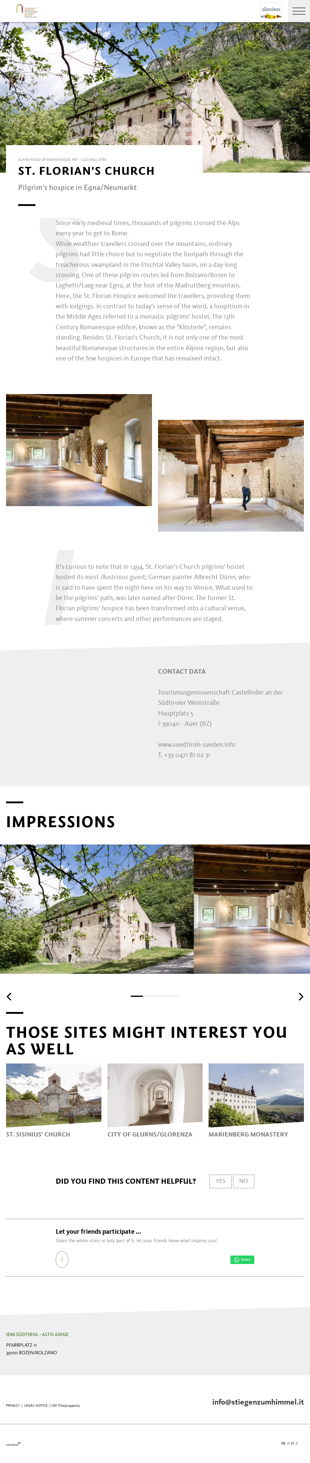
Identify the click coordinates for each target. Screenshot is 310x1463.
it (292, 1443)
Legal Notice (36, 1406)
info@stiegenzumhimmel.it (258, 1402)
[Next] (300, 997)
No (243, 1181)
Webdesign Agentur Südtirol (13, 1444)
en (301, 1443)
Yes (220, 1181)
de (283, 1443)
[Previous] (9, 997)
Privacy (13, 1406)
